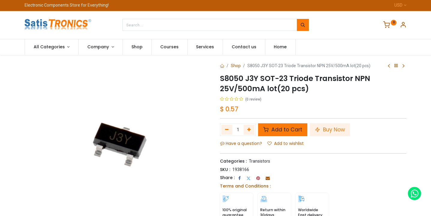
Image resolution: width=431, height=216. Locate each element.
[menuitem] (137, 47)
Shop (236, 65)
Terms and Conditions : (245, 186)
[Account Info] (403, 25)
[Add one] (249, 129)
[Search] (303, 25)
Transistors (259, 161)
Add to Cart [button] (282, 129)
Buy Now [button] (330, 129)
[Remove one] (226, 129)
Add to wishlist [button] (285, 143)
